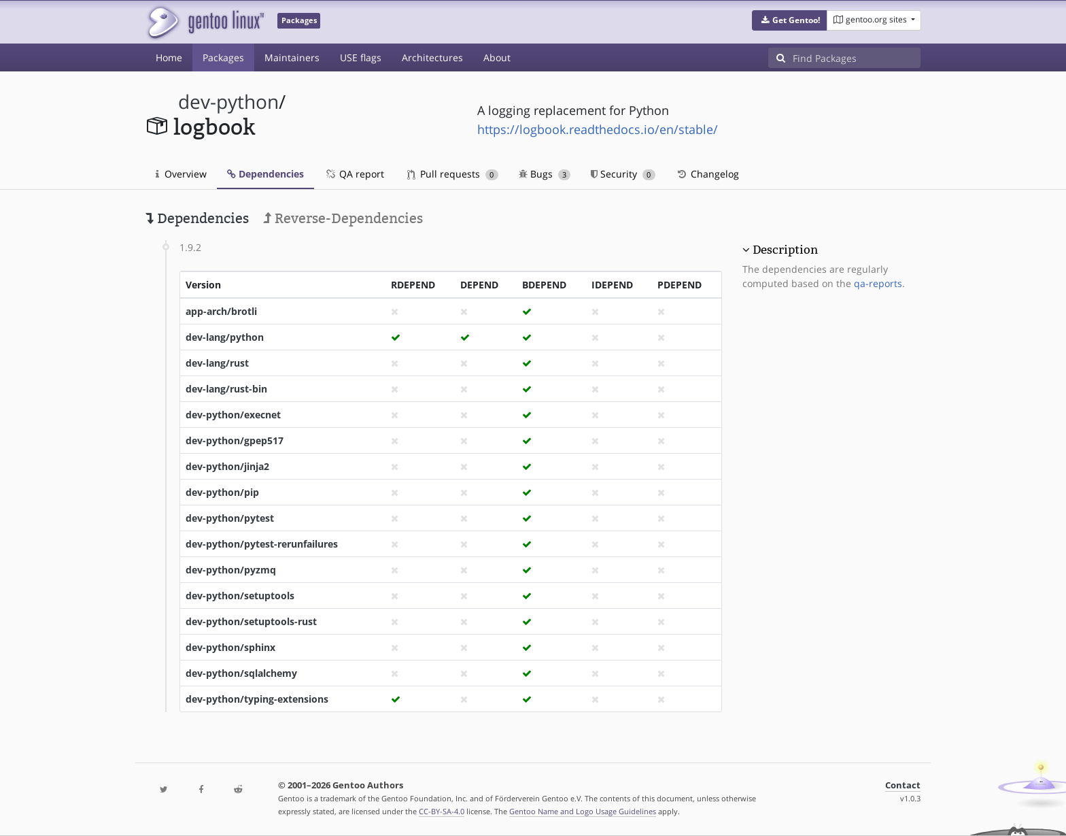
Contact (903, 785)
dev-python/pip (222, 492)
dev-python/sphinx (230, 647)
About (497, 57)
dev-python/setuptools (240, 595)
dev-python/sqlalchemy (241, 673)
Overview (181, 173)
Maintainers (292, 57)
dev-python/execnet (233, 414)
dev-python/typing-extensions (257, 698)
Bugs (545, 173)
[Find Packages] (857, 58)
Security (623, 173)
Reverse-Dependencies (343, 218)
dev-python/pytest (230, 518)
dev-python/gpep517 (234, 440)
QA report (354, 173)
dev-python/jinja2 (227, 466)
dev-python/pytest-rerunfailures (262, 543)
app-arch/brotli (221, 311)
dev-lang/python (225, 337)
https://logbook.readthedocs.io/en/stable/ (597, 129)
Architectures (432, 57)
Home (169, 57)
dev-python (228, 101)
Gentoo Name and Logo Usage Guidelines (582, 811)
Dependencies (265, 173)
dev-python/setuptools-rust (251, 621)
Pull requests (452, 173)
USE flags (360, 57)
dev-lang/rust (217, 362)
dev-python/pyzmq (231, 569)
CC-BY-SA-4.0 (441, 811)
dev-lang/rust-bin (226, 388)
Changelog (707, 173)
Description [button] (785, 249)
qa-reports (878, 283)
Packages (223, 57)
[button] (789, 20)
